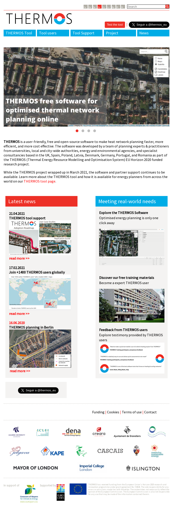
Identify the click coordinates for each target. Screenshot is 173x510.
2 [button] (83, 131)
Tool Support (83, 33)
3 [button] (89, 131)
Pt (122, 7)
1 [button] (77, 131)
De (94, 7)
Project (112, 33)
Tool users (48, 33)
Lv (108, 7)
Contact (150, 412)
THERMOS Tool (19, 33)
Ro (113, 7)
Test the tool (115, 24)
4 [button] (95, 131)
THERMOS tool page (39, 181)
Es (103, 7)
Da (90, 7)
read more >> (19, 258)
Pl (117, 7)
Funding (98, 412)
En (99, 7)
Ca (85, 7)
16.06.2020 (17, 323)
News (144, 33)
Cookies (113, 412)
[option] (86, 87)
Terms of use (132, 412)
